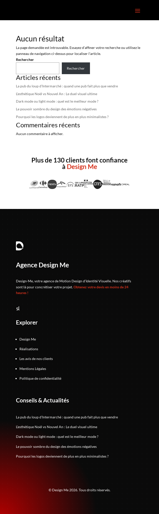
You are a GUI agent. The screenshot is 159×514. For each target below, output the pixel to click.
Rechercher (25, 59)
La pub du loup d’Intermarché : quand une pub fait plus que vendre (67, 86)
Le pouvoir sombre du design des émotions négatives (56, 109)
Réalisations (28, 349)
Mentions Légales (32, 368)
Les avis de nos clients (36, 358)
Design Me (27, 339)
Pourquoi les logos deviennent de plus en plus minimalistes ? (62, 117)
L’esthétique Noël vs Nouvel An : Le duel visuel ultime (56, 94)
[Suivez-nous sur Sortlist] (18, 309)
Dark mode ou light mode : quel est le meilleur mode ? (57, 101)
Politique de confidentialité (40, 378)
